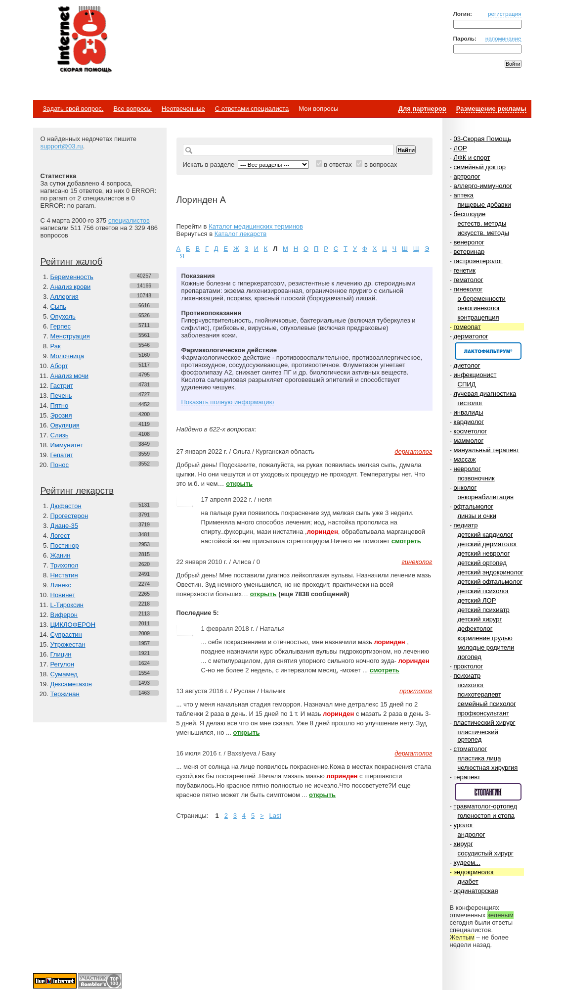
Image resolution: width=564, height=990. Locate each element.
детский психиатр (484, 609)
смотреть (406, 541)
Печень (61, 395)
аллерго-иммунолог (482, 185)
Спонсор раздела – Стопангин (488, 792)
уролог (463, 825)
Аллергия (64, 296)
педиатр (465, 525)
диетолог (466, 365)
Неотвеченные (183, 108)
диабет (468, 881)
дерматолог (470, 336)
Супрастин (66, 634)
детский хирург (480, 619)
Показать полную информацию (227, 402)
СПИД (467, 384)
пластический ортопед (478, 735)
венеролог (468, 242)
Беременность (71, 277)
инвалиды (468, 412)
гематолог (468, 279)
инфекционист (474, 374)
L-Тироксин (67, 605)
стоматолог (470, 749)
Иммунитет (67, 445)
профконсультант (484, 713)
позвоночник (476, 478)
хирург (463, 844)
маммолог (468, 440)
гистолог (470, 403)
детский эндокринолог (490, 572)
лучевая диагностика (484, 393)
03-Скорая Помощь (482, 138)
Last (275, 815)
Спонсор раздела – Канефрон (488, 351)
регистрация (504, 13)
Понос (59, 465)
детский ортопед (482, 562)
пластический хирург (484, 722)
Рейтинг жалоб (72, 262)
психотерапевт (479, 694)
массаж (464, 459)
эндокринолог (473, 872)
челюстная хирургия (488, 767)
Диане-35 (64, 525)
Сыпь (58, 306)
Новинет (63, 595)
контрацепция (478, 317)
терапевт (466, 777)
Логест (60, 535)
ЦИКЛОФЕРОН (73, 624)
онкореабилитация (486, 497)
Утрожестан (68, 644)
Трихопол (64, 565)
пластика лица (479, 758)
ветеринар (468, 251)
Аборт (59, 366)
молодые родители (486, 647)
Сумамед (64, 674)
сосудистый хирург (486, 853)
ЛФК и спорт (471, 157)
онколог (465, 487)
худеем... (466, 862)
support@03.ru (62, 146)
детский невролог (484, 553)
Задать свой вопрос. (73, 108)
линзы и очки (477, 515)
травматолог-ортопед (485, 806)
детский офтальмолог (490, 581)
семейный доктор (479, 167)
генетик (464, 270)
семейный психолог (487, 703)
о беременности (482, 298)
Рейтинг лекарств (77, 491)
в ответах (338, 164)
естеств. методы (482, 223)
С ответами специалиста (252, 108)
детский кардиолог (485, 534)
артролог (466, 176)
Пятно (59, 405)
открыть (239, 483)
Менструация (70, 336)
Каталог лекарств (240, 233)
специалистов (129, 220)
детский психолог (483, 591)
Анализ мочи (69, 375)
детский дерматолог (488, 544)
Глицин (61, 654)
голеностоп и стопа (486, 815)
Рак (55, 346)
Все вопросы (132, 108)
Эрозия (61, 415)
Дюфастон (66, 506)
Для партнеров (422, 108)
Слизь (59, 435)
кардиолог (468, 421)
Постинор (64, 545)
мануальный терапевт (486, 450)
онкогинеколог (479, 308)
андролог (471, 834)
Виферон (64, 614)
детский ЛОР (477, 600)
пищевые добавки (484, 204)
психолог (471, 685)
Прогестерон (69, 515)
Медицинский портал (84, 40)
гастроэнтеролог (477, 261)
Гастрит (61, 385)
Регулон (62, 664)
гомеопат (466, 326)
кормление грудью (485, 638)
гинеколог (467, 289)
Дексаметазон (71, 684)
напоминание (503, 38)
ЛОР (460, 148)
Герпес (60, 326)
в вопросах (380, 164)
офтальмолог (473, 506)
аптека (463, 195)
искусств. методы (483, 232)
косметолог (470, 431)
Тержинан (65, 694)
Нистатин (64, 575)
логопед (469, 656)
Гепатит (62, 455)
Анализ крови (70, 286)
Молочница (67, 356)
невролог (466, 468)
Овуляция (65, 425)
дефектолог (475, 628)
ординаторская (475, 891)
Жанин (60, 555)
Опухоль (63, 316)
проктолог (468, 666)
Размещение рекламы (491, 108)
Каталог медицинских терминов (256, 226)
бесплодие (469, 214)
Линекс (61, 585)
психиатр (466, 675)
